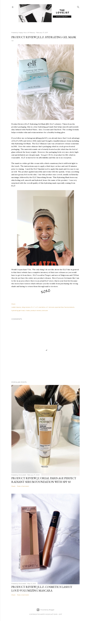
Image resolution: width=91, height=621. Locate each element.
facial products (69, 307)
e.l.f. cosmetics (40, 307)
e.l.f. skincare (50, 307)
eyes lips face (59, 307)
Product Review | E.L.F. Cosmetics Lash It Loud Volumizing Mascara (41, 588)
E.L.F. (33, 307)
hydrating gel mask (18, 310)
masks (27, 310)
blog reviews (26, 307)
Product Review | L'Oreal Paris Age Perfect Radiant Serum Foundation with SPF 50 (43, 480)
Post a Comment (23, 486)
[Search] (78, 6)
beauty (18, 307)
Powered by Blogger (45, 609)
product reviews (36, 310)
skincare (45, 310)
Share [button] (13, 304)
